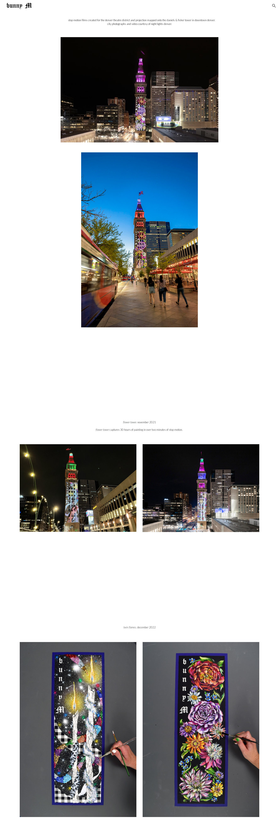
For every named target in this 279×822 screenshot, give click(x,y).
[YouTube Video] (139, 377)
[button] (274, 6)
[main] (139, 22)
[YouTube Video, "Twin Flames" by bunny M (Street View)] (139, 582)
